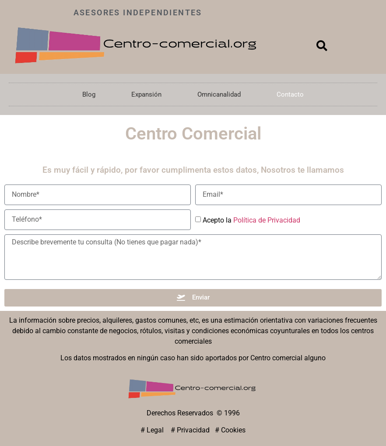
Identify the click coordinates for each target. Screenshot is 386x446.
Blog (88, 94)
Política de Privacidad (266, 220)
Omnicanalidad (219, 94)
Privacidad (193, 430)
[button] (322, 45)
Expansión (146, 94)
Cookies (233, 430)
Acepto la (251, 220)
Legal (156, 430)
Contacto (290, 94)
